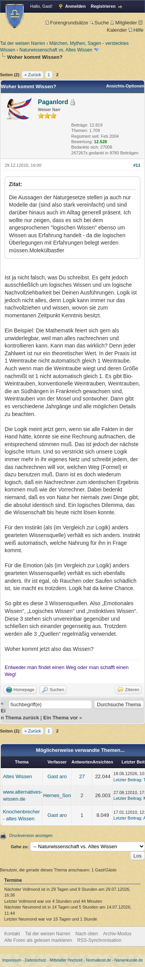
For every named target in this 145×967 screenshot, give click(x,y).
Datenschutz (35, 960)
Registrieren (103, 6)
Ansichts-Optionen (125, 86)
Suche (99, 23)
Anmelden (75, 6)
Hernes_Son (57, 795)
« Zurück (32, 74)
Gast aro (57, 776)
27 (82, 776)
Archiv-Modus (117, 933)
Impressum (11, 960)
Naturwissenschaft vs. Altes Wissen (55, 50)
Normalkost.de (98, 960)
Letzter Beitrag (127, 779)
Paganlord (53, 102)
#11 (136, 165)
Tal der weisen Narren (22, 43)
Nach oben (86, 933)
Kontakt (12, 933)
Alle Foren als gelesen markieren (38, 940)
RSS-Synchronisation (99, 940)
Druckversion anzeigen (31, 835)
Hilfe (135, 30)
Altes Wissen (17, 776)
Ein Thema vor (60, 718)
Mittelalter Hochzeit (66, 960)
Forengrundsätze (66, 23)
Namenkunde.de (128, 960)
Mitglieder (123, 23)
